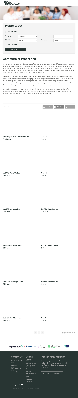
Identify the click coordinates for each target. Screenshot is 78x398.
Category (8, 36)
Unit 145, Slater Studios (11, 173)
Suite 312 (44, 318)
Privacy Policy (30, 388)
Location (43, 36)
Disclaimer (37, 388)
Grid (60, 107)
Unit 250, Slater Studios (49, 209)
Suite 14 (44, 173)
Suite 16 (44, 137)
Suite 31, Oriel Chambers (12, 318)
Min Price (8, 40)
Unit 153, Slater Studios (49, 282)
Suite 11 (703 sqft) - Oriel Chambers (16, 137)
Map (71, 107)
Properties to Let (30, 365)
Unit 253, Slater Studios (11, 209)
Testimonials (29, 378)
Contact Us (29, 376)
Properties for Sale (31, 363)
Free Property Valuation (51, 373)
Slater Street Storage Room (13, 282)
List (49, 107)
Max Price (44, 40)
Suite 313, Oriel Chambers (50, 245)
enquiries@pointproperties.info (19, 371)
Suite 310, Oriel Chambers (12, 245)
